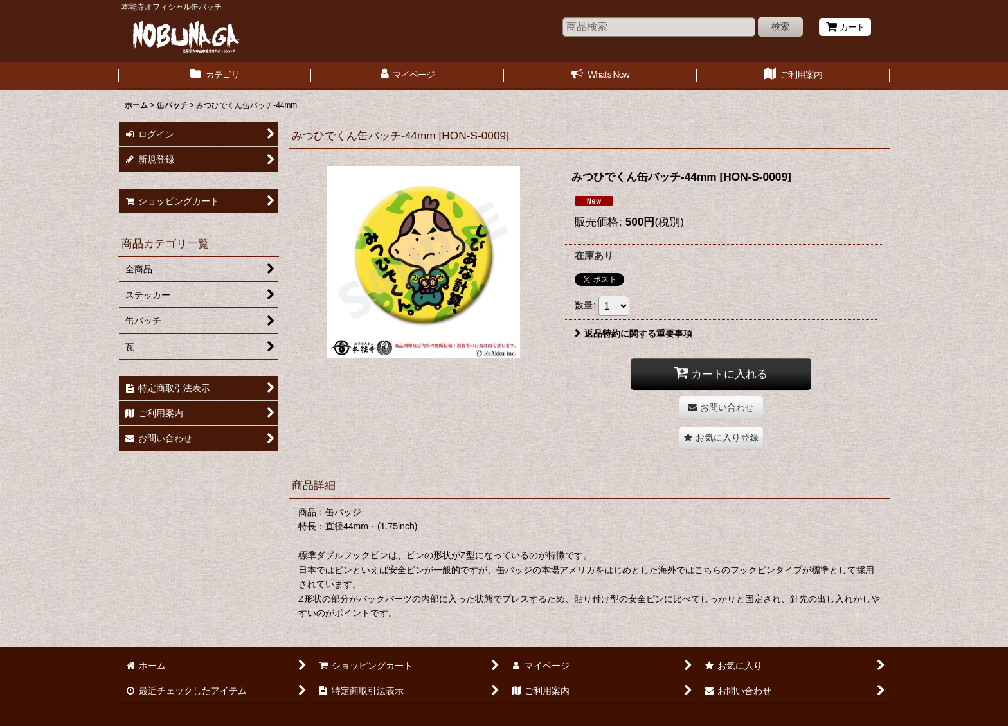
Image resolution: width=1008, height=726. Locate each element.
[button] (721, 438)
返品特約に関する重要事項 (633, 333)
